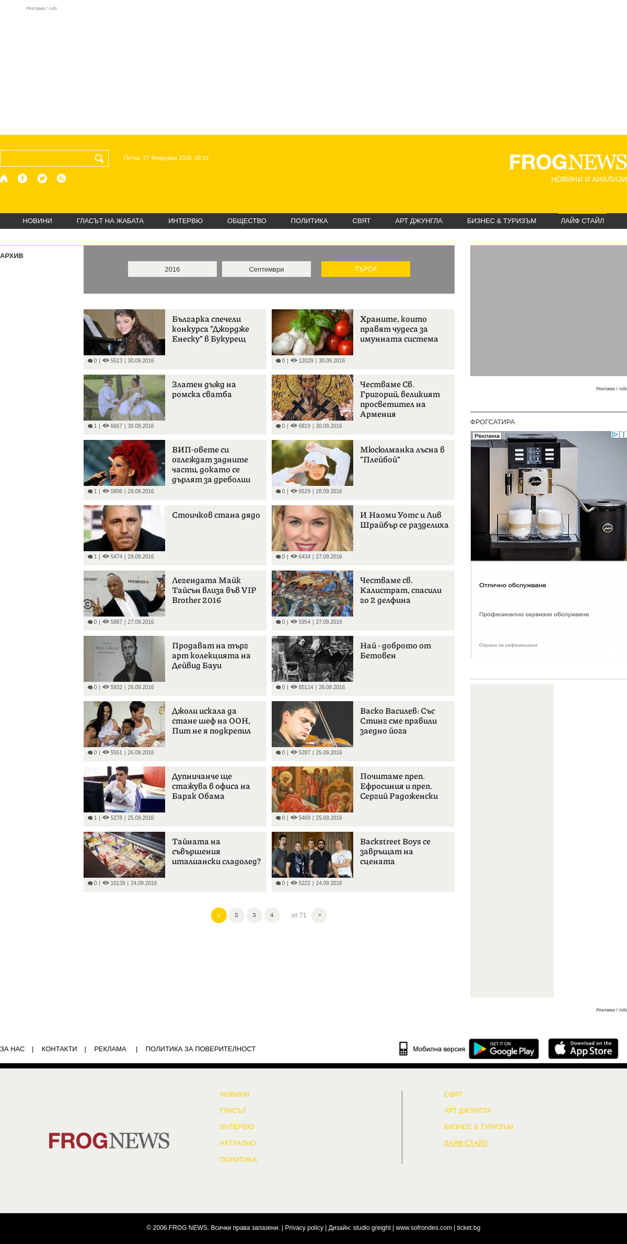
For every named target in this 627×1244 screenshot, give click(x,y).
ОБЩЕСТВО (246, 221)
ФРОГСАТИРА (492, 421)
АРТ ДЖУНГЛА (419, 221)
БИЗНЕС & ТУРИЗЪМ (501, 221)
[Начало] (4, 178)
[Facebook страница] (23, 178)
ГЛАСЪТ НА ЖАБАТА (110, 221)
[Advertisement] (313, 70)
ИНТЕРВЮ (185, 221)
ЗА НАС (12, 1048)
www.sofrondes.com (424, 1227)
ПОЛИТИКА (309, 221)
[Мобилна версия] (432, 1048)
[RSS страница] (61, 178)
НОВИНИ (37, 221)
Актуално (238, 1143)
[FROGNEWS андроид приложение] (504, 1048)
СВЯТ (362, 221)
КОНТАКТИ (59, 1048)
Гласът (233, 1110)
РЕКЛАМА (110, 1048)
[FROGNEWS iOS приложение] (583, 1048)
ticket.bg (469, 1227)
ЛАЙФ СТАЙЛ (582, 221)
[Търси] (101, 158)
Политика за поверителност (201, 1048)
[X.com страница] (42, 178)
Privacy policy (304, 1227)
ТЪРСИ (366, 269)
